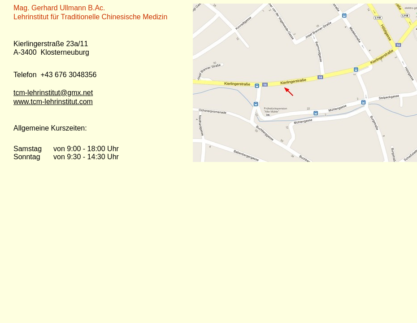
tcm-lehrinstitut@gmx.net (53, 92)
